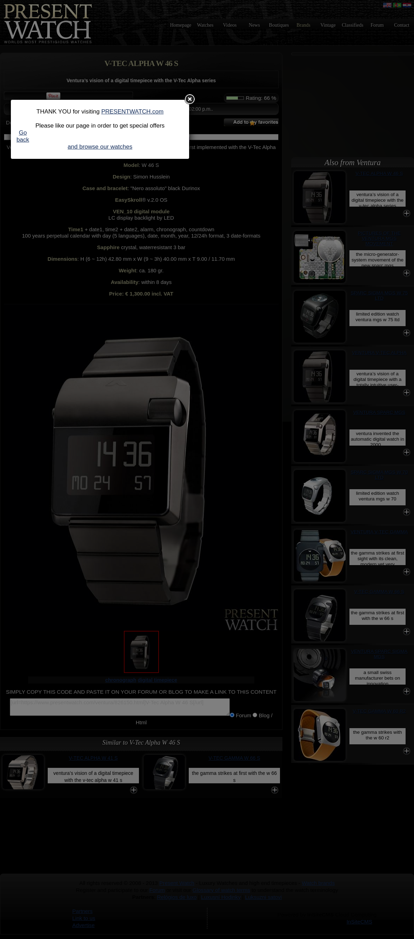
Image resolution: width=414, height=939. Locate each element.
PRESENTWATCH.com (132, 111)
